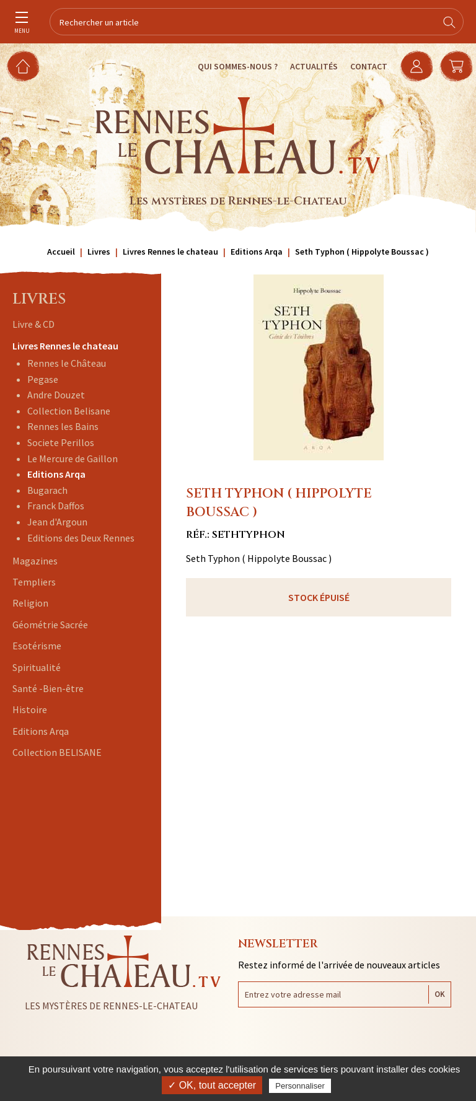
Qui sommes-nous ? (238, 66)
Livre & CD (33, 324)
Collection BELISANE (57, 752)
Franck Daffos (55, 505)
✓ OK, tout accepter (212, 1085)
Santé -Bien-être (48, 688)
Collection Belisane (68, 411)
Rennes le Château (66, 363)
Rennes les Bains (63, 426)
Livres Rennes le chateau (65, 346)
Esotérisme (36, 645)
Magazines (35, 561)
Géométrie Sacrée (50, 624)
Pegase (42, 379)
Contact (368, 66)
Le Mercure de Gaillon (72, 458)
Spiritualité (36, 667)
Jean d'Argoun (57, 521)
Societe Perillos (60, 442)
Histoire (29, 709)
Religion (30, 603)
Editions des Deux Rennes (80, 538)
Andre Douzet (56, 394)
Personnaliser (300, 1085)
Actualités (314, 66)
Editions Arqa (56, 474)
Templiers (34, 582)
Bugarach (47, 490)
